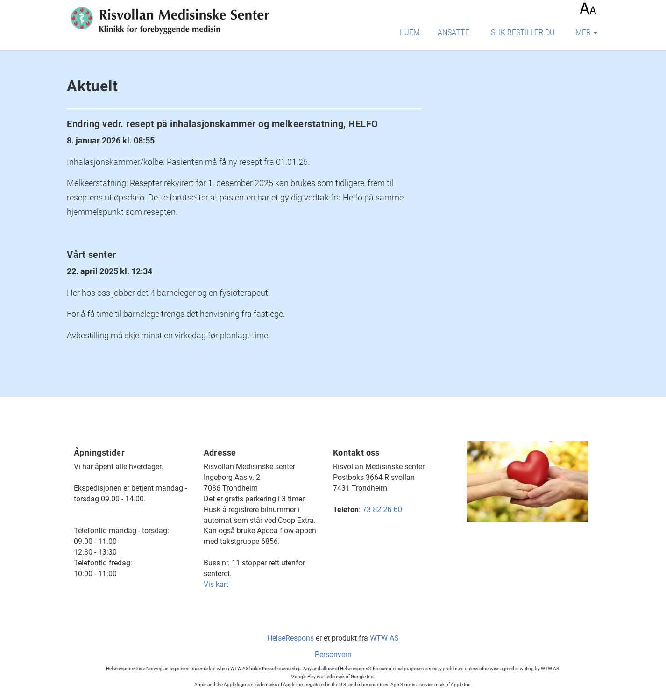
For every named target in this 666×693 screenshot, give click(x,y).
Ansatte (453, 32)
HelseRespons (290, 638)
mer (586, 32)
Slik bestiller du (523, 32)
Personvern (333, 654)
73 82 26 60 (382, 510)
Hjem (410, 32)
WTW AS (384, 638)
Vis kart (216, 584)
